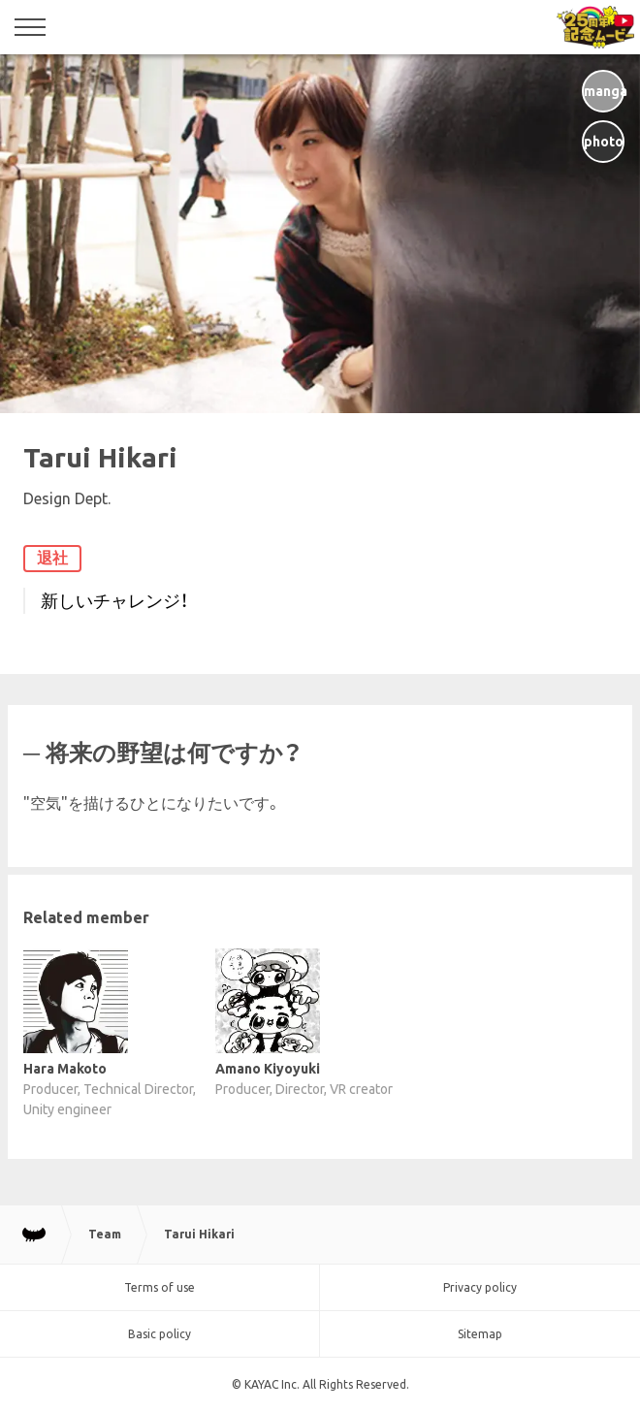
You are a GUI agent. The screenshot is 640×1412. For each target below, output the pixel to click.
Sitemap (480, 1334)
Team (104, 1234)
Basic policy (159, 1334)
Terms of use (159, 1287)
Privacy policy (480, 1287)
